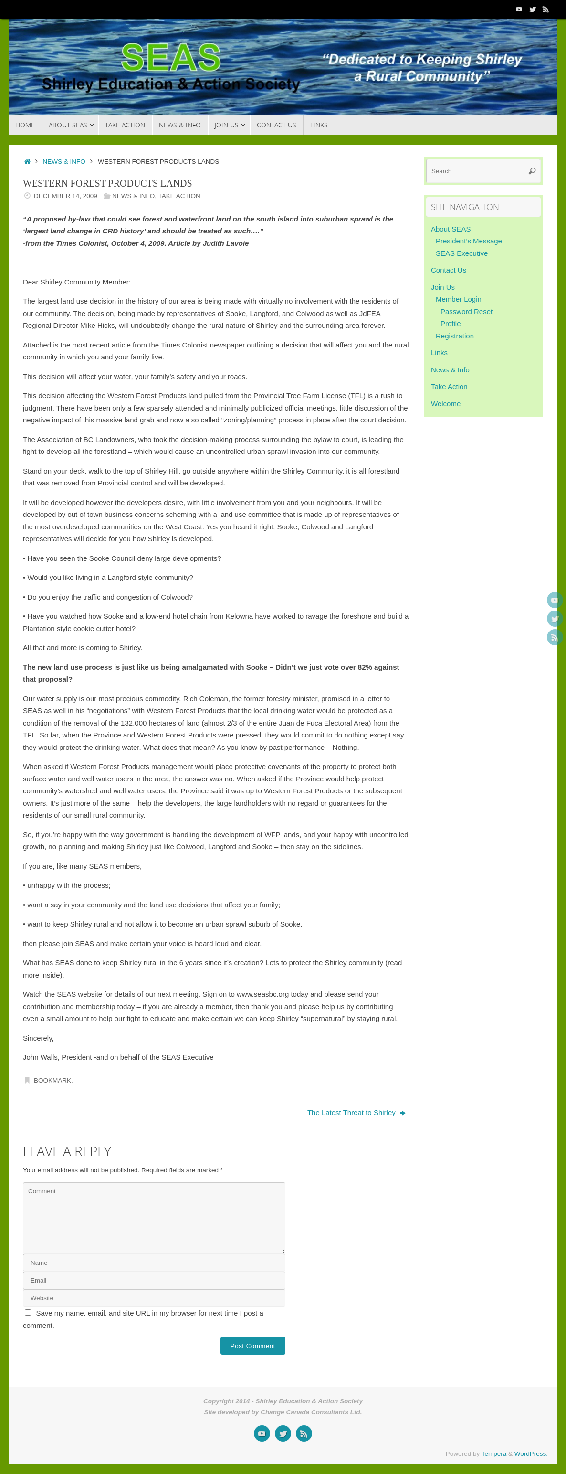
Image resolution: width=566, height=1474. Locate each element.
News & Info (64, 161)
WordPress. (531, 1453)
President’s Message (469, 241)
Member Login (459, 299)
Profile (450, 323)
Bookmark (52, 1080)
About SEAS (451, 229)
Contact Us (448, 270)
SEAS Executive (462, 253)
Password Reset (466, 311)
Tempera (494, 1453)
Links (439, 352)
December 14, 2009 (65, 196)
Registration (455, 336)
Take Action (179, 196)
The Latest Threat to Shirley (356, 1112)
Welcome (446, 404)
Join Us (443, 287)
